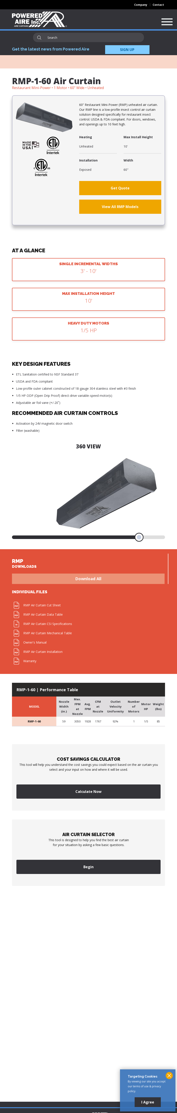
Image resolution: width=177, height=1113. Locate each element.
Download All (88, 578)
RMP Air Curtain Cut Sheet (42, 605)
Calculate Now (88, 791)
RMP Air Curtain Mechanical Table (47, 633)
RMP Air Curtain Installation (43, 652)
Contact (158, 5)
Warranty (29, 661)
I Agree (147, 1102)
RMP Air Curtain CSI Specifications (47, 624)
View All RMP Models (120, 206)
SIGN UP (127, 49)
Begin (88, 866)
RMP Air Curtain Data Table (43, 614)
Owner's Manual (35, 642)
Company (140, 5)
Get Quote (120, 188)
